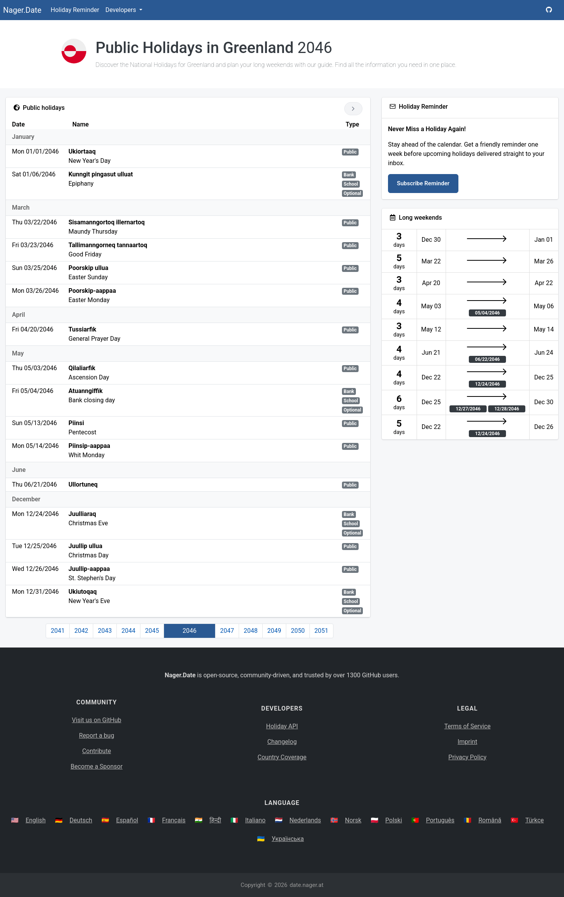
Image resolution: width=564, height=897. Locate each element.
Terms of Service (467, 726)
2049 (274, 630)
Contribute (96, 751)
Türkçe (534, 820)
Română (490, 820)
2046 (190, 630)
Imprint (467, 741)
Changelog (282, 741)
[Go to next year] (353, 108)
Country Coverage (282, 757)
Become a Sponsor (96, 766)
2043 (105, 630)
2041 (58, 630)
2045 (152, 630)
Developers (121, 10)
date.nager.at (306, 885)
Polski (393, 820)
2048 (251, 630)
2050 (298, 630)
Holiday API (282, 726)
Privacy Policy (467, 757)
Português (440, 820)
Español (127, 820)
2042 (81, 630)
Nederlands (305, 820)
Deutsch (81, 820)
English (36, 820)
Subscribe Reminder (423, 183)
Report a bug (96, 735)
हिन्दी (215, 820)
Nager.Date (22, 10)
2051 (321, 630)
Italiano (255, 820)
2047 (227, 630)
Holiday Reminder (75, 10)
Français (174, 820)
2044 (128, 630)
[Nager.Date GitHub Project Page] (549, 10)
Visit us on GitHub (96, 720)
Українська (288, 838)
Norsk (353, 820)
